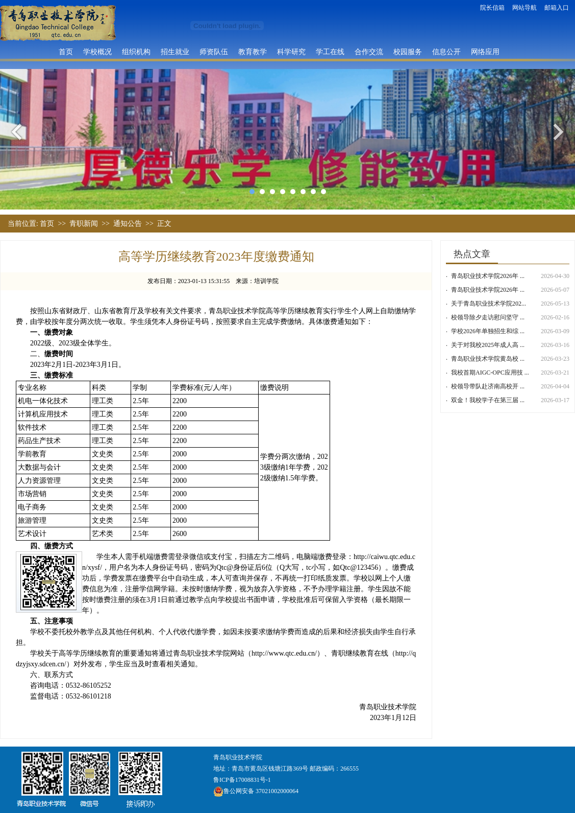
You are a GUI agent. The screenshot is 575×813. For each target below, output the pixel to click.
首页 (66, 52)
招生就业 (175, 52)
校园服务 (407, 52)
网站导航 (524, 7)
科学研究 (291, 52)
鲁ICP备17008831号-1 (242, 779)
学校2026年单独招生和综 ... (487, 331)
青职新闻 (83, 223)
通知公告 (127, 223)
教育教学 (252, 52)
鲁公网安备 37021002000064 (255, 791)
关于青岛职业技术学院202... (488, 303)
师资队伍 (213, 52)
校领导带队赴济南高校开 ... (487, 386)
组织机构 (136, 52)
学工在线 (330, 52)
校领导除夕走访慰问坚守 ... (487, 317)
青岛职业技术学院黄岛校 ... (487, 358)
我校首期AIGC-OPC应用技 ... (490, 372)
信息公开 (446, 52)
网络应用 (485, 52)
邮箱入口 (556, 7)
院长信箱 (492, 7)
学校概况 (97, 52)
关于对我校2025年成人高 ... (487, 345)
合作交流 (369, 52)
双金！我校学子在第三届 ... (487, 400)
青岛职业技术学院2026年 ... (487, 276)
